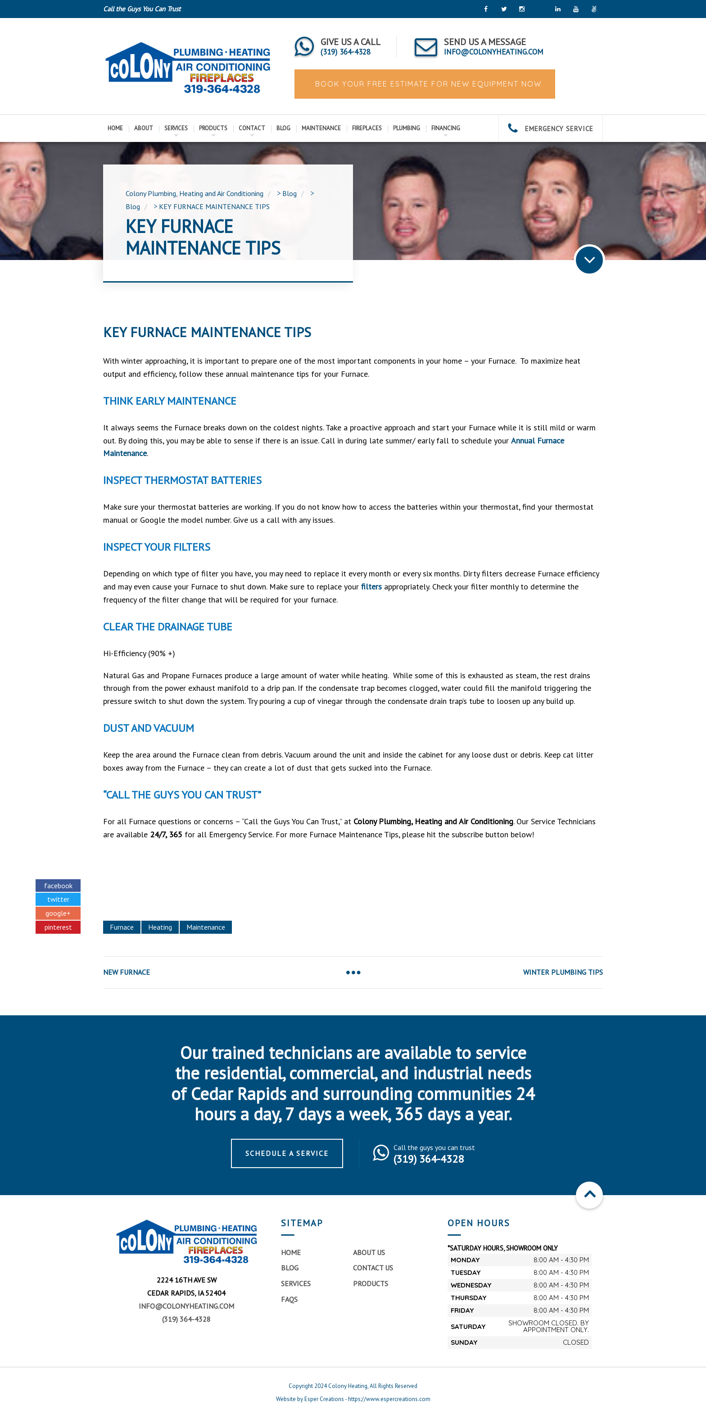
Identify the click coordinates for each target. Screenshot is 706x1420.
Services (176, 128)
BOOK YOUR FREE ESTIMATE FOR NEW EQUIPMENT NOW (427, 83)
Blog (283, 128)
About (143, 128)
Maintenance (321, 128)
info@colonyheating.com (186, 1305)
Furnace (122, 926)
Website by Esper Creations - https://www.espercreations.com (353, 1399)
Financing (445, 128)
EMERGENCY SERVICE (550, 128)
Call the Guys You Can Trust (142, 9)
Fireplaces (367, 128)
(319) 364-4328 (186, 1319)
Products (213, 128)
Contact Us (373, 1267)
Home (115, 128)
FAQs (289, 1299)
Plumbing (406, 128)
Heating (160, 926)
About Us (369, 1252)
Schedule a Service (287, 1153)
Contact (252, 128)
